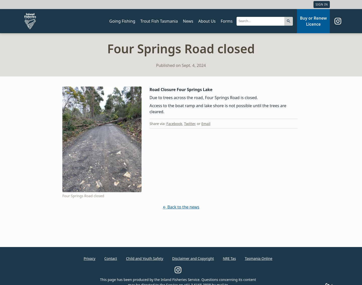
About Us (207, 21)
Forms (227, 21)
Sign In (321, 4)
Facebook (174, 123)
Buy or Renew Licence (313, 21)
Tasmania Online (258, 258)
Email (205, 123)
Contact (110, 258)
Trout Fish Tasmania (159, 21)
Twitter (189, 123)
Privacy (90, 258)
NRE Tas (229, 258)
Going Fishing (122, 21)
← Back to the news (181, 207)
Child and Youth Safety (144, 258)
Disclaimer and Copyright (193, 258)
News (188, 21)
